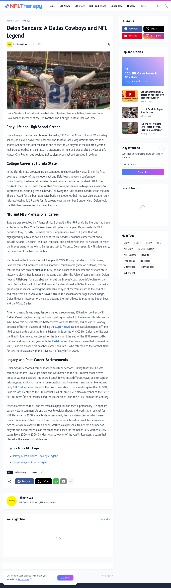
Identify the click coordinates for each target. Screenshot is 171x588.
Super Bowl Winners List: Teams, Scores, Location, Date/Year (150, 126)
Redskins (57, 341)
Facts (143, 5)
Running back (147, 266)
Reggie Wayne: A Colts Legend (30, 462)
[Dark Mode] (159, 6)
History (131, 5)
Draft (126, 242)
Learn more (23, 579)
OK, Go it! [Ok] (65, 577)
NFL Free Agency (146, 248)
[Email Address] (143, 165)
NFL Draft (79, 5)
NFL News (64, 5)
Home (52, 5)
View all (104, 519)
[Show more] (71, 481)
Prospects (145, 260)
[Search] (165, 6)
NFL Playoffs (130, 254)
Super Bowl (117, 5)
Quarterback (130, 266)
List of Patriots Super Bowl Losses (151, 111)
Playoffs (145, 254)
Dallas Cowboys (22, 20)
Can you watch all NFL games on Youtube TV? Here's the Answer (152, 94)
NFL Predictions (97, 5)
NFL (42, 472)
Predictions (129, 260)
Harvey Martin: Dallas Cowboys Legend (35, 456)
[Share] (107, 44)
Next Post (106, 575)
